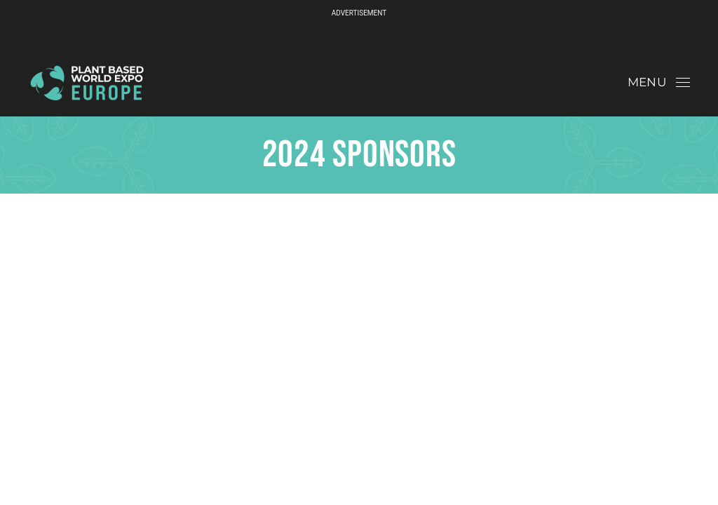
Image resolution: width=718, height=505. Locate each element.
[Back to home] (87, 83)
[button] (659, 83)
